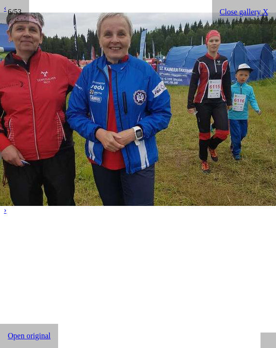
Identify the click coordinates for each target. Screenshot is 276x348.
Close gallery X (244, 12)
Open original (29, 336)
